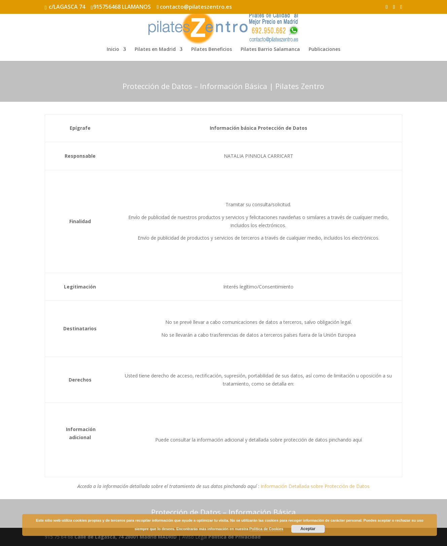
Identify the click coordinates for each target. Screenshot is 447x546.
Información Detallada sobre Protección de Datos (315, 486)
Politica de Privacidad (234, 537)
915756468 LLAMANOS (122, 6)
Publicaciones (324, 49)
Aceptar (307, 528)
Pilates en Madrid (155, 49)
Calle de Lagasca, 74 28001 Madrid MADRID (125, 537)
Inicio (113, 49)
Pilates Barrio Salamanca (270, 49)
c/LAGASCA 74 (67, 6)
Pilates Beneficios (211, 49)
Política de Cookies (266, 529)
